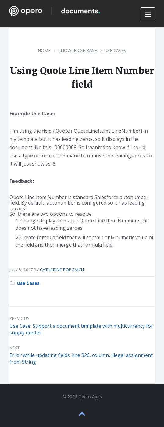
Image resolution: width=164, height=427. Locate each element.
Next (14, 347)
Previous (19, 318)
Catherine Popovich (62, 269)
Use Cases (115, 50)
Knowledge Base (77, 50)
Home (44, 50)
